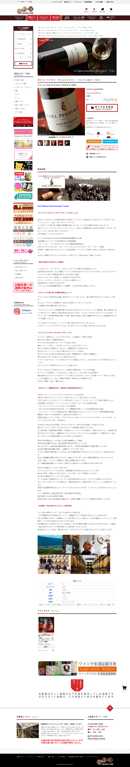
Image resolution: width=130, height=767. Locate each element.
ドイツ (48, 27)
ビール (17, 98)
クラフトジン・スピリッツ (23, 87)
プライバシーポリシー (92, 757)
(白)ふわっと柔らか (52, 33)
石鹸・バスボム (20, 108)
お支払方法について (21, 267)
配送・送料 (51, 757)
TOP (39, 27)
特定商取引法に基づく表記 (76, 757)
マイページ (78, 2)
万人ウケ (111, 134)
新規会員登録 (88, 2)
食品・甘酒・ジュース (22, 105)
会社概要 (18, 274)
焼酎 (16, 91)
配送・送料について (21, 270)
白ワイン (90, 134)
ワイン (17, 94)
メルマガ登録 (99, 2)
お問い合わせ (109, 2)
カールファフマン (56, 36)
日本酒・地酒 (19, 80)
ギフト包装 (18, 112)
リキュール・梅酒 (20, 83)
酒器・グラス (19, 101)
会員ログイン (67, 2)
